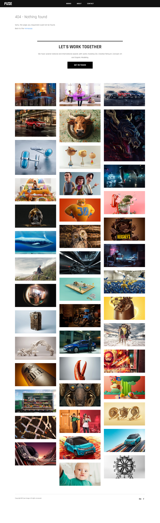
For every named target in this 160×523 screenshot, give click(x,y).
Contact (90, 4)
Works (68, 4)
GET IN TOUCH (80, 75)
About (79, 4)
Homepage (29, 28)
